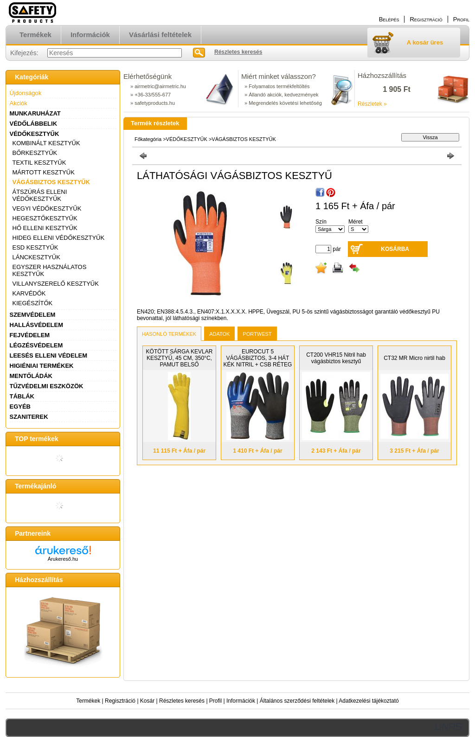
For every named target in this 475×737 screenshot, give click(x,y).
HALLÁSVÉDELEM (37, 324)
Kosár (147, 701)
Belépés (389, 19)
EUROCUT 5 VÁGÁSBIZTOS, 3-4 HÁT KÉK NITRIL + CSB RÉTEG (258, 358)
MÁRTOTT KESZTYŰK (44, 172)
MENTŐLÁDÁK (31, 375)
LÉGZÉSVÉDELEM (36, 345)
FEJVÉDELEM (30, 335)
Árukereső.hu (63, 559)
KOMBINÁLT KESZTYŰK (46, 143)
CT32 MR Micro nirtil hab (414, 358)
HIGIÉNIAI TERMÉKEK (42, 365)
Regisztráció (120, 701)
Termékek (88, 701)
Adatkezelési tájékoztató (368, 701)
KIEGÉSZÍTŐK (33, 303)
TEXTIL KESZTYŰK (39, 162)
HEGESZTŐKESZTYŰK (45, 218)
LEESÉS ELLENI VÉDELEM (49, 355)
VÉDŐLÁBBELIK (34, 123)
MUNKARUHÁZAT (35, 113)
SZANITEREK (29, 416)
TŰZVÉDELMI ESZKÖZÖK (46, 386)
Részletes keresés (182, 701)
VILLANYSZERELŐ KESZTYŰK (56, 283)
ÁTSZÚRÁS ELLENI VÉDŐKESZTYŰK (40, 195)
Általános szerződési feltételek (297, 701)
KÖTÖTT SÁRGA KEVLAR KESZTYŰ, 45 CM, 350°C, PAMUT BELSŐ (179, 358)
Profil (215, 701)
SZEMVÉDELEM (33, 314)
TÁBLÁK (22, 396)
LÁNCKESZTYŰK (36, 257)
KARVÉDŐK (29, 293)
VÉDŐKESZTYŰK (34, 133)
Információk (240, 701)
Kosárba (395, 249)
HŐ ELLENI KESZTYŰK (45, 227)
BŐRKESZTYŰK (35, 152)
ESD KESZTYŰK (35, 247)
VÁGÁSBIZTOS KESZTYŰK (51, 182)
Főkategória (148, 139)
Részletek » (372, 104)
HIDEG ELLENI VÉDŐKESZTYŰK (59, 237)
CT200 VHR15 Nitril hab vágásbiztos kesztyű (336, 358)
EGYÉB (20, 406)
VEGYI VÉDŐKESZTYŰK (47, 208)
